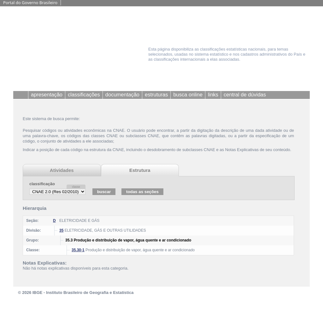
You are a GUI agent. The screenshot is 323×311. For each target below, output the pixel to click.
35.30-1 (78, 250)
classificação (42, 183)
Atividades (62, 170)
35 (61, 230)
